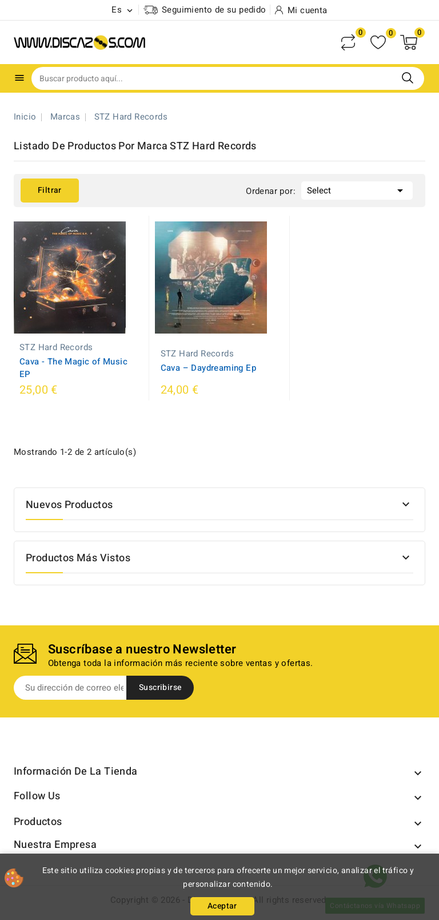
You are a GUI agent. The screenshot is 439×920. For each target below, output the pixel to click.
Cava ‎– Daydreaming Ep (208, 368)
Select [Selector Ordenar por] (357, 189)
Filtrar (50, 190)
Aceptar (222, 906)
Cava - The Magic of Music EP (73, 367)
